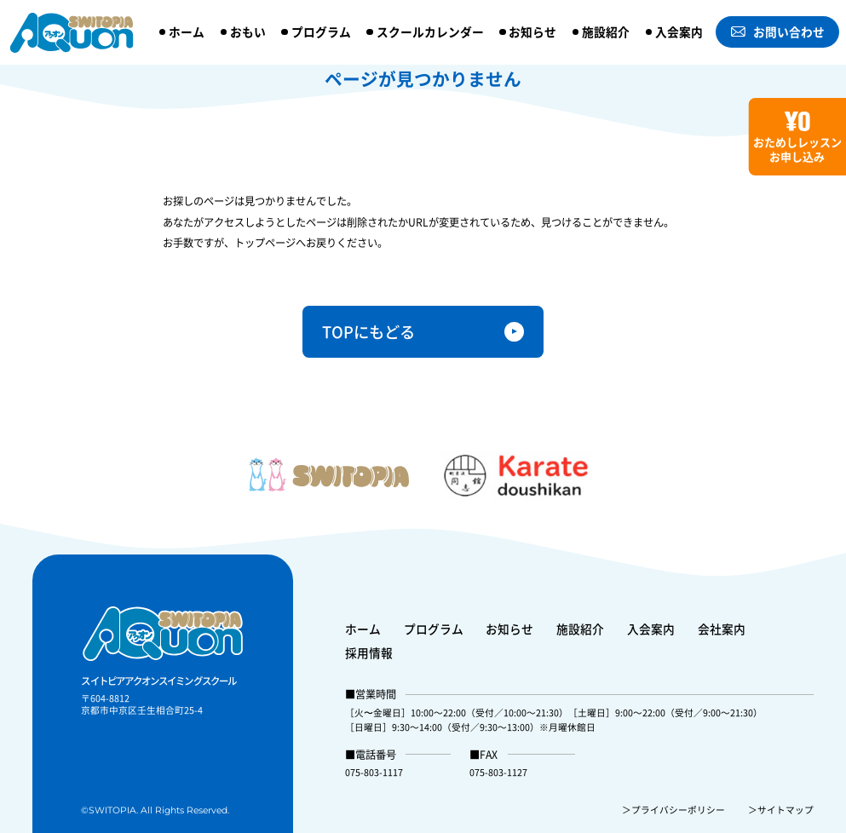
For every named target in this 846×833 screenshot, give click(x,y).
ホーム (186, 31)
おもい (248, 31)
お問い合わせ (778, 31)
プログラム (321, 31)
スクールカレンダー (430, 31)
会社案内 (721, 628)
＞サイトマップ (781, 809)
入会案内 (679, 31)
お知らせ (532, 31)
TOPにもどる (368, 331)
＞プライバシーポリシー (673, 809)
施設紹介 (606, 31)
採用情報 (369, 652)
